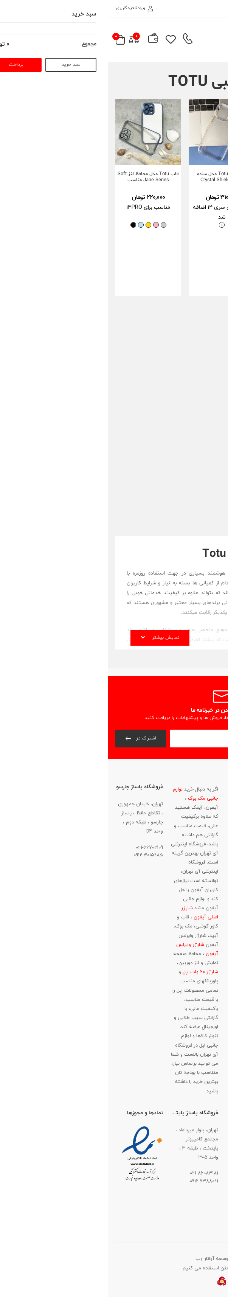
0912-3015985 (40, 855)
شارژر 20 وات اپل (91, 972)
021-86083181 (200, 859)
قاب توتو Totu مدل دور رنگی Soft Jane (187, 177)
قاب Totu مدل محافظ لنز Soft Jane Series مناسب (40, 177)
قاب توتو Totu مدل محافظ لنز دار (187, 381)
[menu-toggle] (210, 39)
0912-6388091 (96, 1181)
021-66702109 (41, 847)
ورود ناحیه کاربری (26, 8)
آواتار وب (97, 1258)
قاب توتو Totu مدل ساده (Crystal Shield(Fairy (114, 177)
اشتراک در (37, 738)
